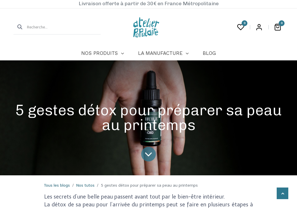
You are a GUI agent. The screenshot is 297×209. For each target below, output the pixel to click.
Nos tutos (85, 185)
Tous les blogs (57, 185)
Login (259, 27)
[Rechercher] (18, 27)
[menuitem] (102, 53)
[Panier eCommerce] (277, 27)
